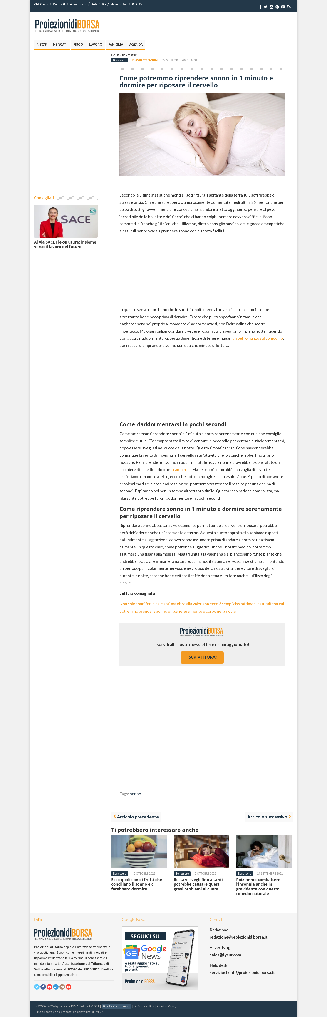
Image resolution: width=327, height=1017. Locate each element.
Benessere (129, 55)
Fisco (78, 44)
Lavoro (95, 44)
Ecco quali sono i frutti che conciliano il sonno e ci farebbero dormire (136, 884)
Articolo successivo (267, 816)
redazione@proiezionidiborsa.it (239, 937)
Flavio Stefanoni (145, 60)
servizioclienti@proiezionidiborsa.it (242, 972)
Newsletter (119, 4)
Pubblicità (98, 4)
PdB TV (137, 4)
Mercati (60, 44)
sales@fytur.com (225, 954)
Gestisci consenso (116, 1006)
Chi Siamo (41, 4)
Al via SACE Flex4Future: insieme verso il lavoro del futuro (65, 244)
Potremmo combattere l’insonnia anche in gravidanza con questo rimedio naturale (258, 886)
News (42, 44)
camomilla (182, 469)
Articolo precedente (138, 816)
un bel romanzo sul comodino (257, 338)
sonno (135, 793)
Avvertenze (78, 4)
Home (115, 55)
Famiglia (115, 44)
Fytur (98, 1012)
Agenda (136, 44)
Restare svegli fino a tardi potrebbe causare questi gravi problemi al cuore (198, 884)
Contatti (59, 4)
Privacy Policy (144, 1006)
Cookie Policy (166, 1006)
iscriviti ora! (202, 657)
